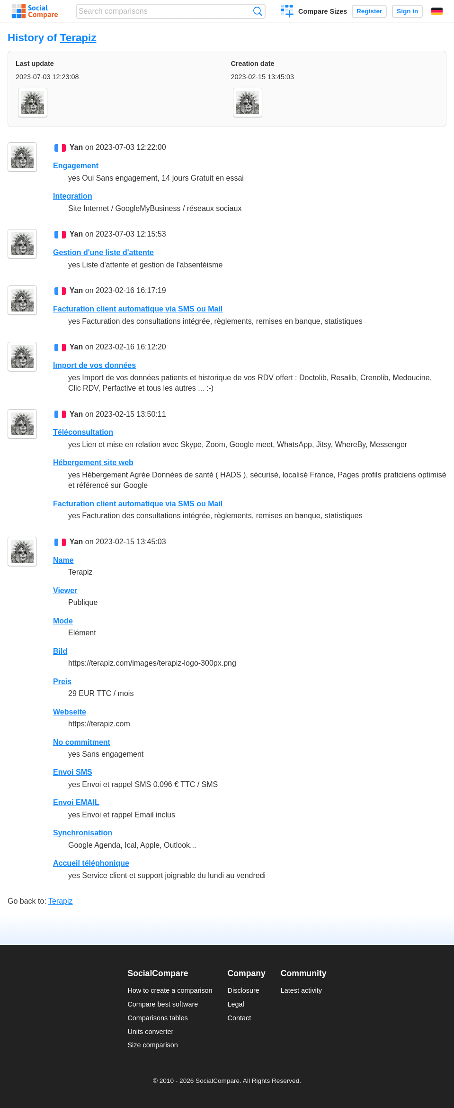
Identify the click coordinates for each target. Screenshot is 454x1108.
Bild (60, 651)
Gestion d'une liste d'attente (103, 252)
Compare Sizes (322, 11)
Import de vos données (94, 365)
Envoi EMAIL (76, 802)
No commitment (81, 742)
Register (369, 11)
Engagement (75, 166)
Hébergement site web (93, 462)
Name (63, 560)
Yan (76, 147)
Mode (63, 621)
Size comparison (152, 1045)
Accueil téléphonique (91, 863)
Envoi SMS (72, 772)
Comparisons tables (157, 1018)
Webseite (69, 712)
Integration (72, 196)
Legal (236, 1004)
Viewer (65, 590)
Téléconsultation (83, 432)
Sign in (407, 11)
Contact (239, 1018)
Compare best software (162, 1004)
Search (257, 11)
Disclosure (243, 990)
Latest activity (301, 990)
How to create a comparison (169, 990)
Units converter (150, 1031)
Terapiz (78, 38)
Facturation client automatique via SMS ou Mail (138, 309)
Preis (62, 682)
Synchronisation (82, 833)
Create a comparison (287, 12)
